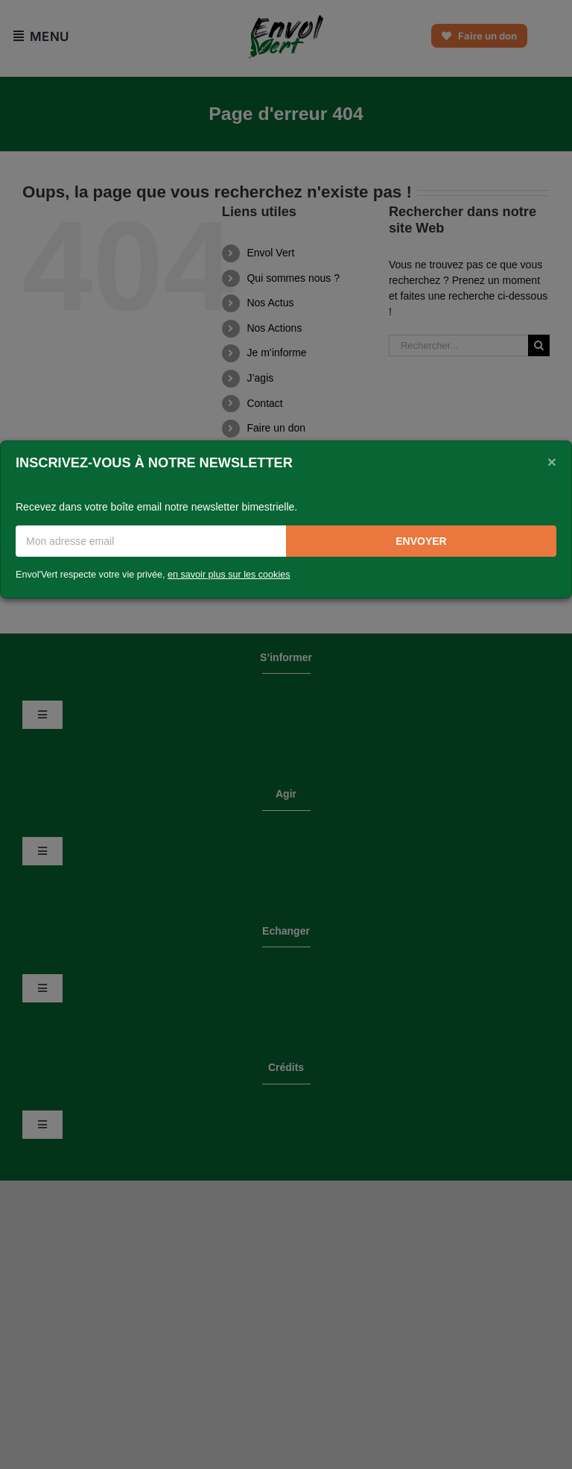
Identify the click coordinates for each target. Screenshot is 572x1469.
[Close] (551, 461)
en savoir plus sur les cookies (229, 574)
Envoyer (420, 541)
